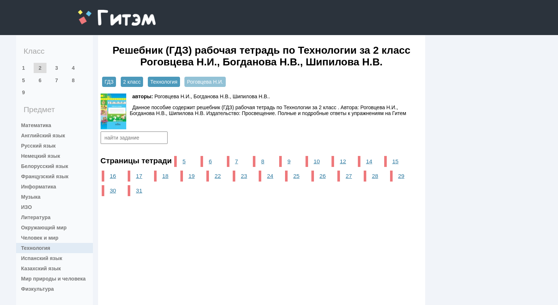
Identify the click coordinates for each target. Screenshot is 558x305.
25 (296, 176)
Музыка (31, 197)
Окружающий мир (44, 227)
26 (322, 176)
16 (113, 176)
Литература (36, 217)
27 (349, 176)
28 (375, 176)
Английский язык (43, 135)
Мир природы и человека (53, 279)
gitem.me (97, 13)
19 (191, 176)
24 (270, 176)
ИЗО (26, 207)
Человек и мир (40, 238)
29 (401, 176)
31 (139, 190)
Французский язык (45, 176)
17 (139, 176)
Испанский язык (42, 258)
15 (395, 161)
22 (218, 176)
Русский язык (38, 146)
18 (165, 176)
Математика (36, 125)
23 (244, 176)
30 (113, 190)
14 (369, 161)
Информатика (38, 187)
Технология (35, 248)
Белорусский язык (44, 166)
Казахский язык (41, 268)
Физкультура (37, 289)
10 (317, 161)
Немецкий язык (40, 156)
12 (343, 161)
